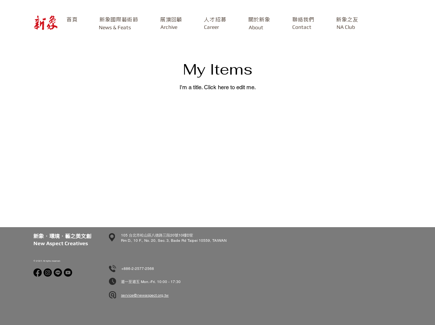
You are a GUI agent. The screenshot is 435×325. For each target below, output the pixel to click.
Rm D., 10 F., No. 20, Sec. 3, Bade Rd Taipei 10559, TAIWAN (174, 240)
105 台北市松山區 (136, 235)
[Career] (211, 27)
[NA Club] (345, 27)
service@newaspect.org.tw (145, 295)
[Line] (58, 272)
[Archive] (168, 27)
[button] (119, 19)
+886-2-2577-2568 (137, 268)
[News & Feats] (115, 27)
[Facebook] (37, 272)
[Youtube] (68, 272)
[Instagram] (48, 272)
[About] (256, 27)
